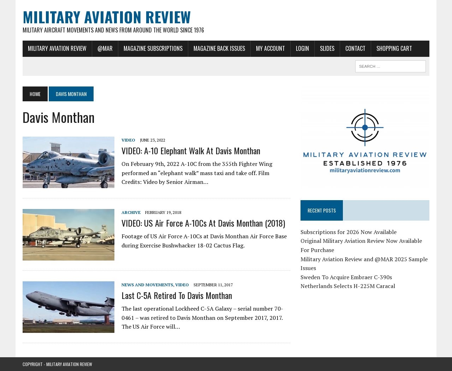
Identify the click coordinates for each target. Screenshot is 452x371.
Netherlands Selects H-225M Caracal (348, 286)
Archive (131, 212)
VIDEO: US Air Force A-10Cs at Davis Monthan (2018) (203, 222)
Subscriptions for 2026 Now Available (349, 232)
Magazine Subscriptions (153, 48)
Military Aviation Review (57, 48)
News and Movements (147, 284)
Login (302, 48)
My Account (270, 48)
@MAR (105, 48)
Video (128, 140)
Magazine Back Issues (219, 48)
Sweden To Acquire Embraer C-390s (346, 277)
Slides (327, 48)
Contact (355, 48)
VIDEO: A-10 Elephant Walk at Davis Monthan (190, 150)
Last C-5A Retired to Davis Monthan (176, 295)
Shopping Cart (394, 48)
